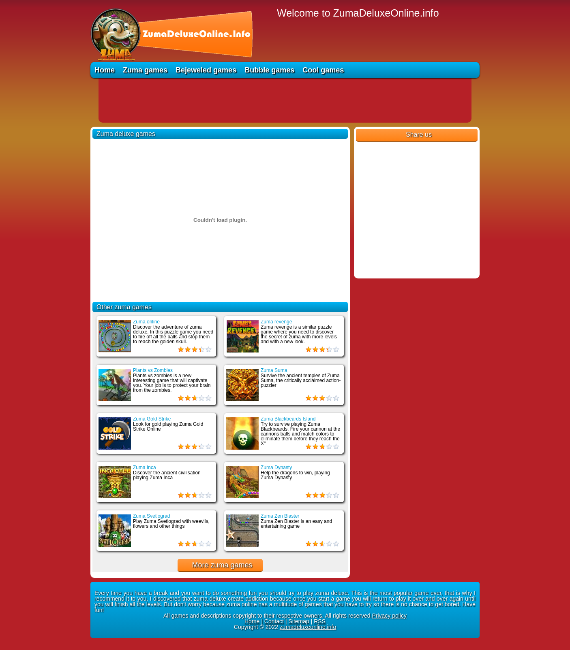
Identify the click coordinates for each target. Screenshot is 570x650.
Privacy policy (389, 615)
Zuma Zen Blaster (280, 516)
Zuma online (146, 322)
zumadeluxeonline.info (308, 627)
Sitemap (298, 621)
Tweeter (378, 148)
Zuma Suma (274, 370)
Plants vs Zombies (153, 370)
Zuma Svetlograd (151, 516)
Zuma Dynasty (276, 467)
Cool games (323, 70)
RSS (320, 621)
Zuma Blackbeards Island (288, 419)
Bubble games (269, 70)
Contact (274, 621)
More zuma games (222, 565)
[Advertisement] (285, 100)
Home (104, 70)
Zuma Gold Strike (152, 419)
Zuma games (145, 70)
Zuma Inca (144, 467)
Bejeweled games (206, 70)
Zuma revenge (276, 322)
